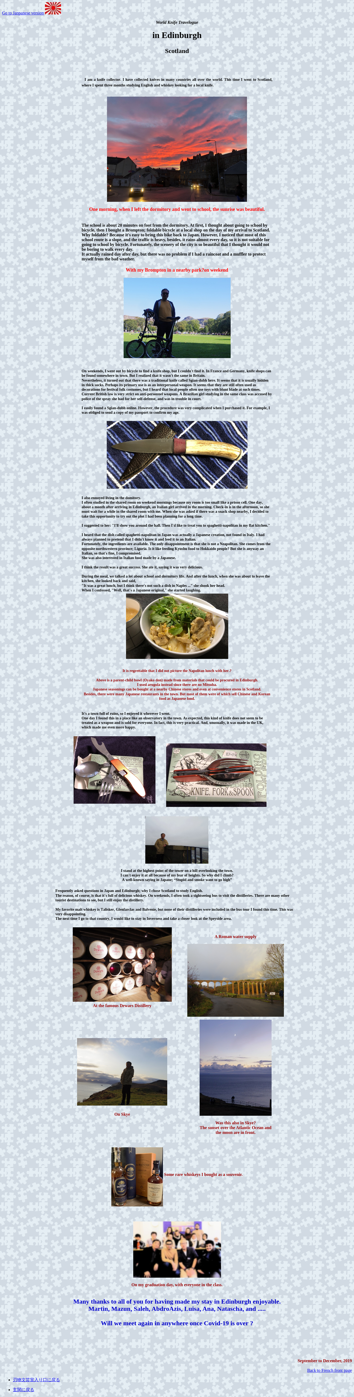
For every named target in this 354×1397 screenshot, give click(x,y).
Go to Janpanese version (23, 13)
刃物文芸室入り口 (30, 1379)
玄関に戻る (23, 1389)
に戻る (53, 1379)
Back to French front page (329, 1370)
